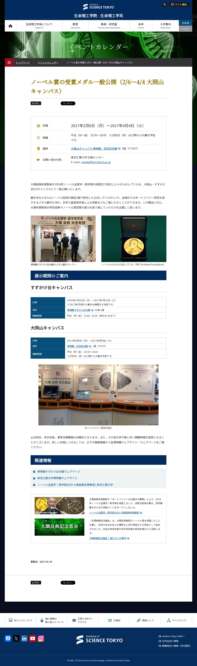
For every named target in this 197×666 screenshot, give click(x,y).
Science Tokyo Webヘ (173, 636)
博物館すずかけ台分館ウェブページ (58, 471)
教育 (75, 25)
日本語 (185, 22)
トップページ (10, 25)
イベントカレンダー (48, 62)
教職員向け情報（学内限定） (177, 645)
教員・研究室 (109, 25)
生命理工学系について (39, 25)
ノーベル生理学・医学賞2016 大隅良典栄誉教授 (114, 512)
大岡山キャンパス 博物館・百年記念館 (96, 148)
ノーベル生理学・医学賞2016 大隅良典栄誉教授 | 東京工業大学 (75, 485)
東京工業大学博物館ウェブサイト (57, 478)
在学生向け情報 (170, 640)
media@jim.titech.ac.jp (96, 162)
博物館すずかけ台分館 (80, 310)
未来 (141, 25)
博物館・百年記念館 (79, 346)
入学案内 (165, 25)
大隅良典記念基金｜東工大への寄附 (107, 538)
